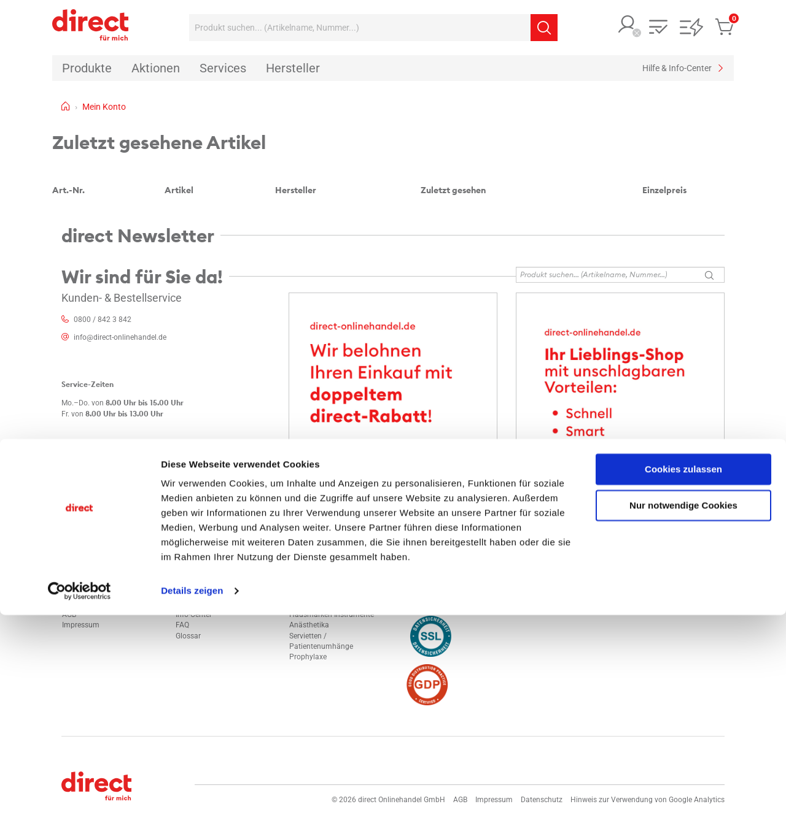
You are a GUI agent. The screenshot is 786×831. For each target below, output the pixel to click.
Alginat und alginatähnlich (333, 573)
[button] (627, 25)
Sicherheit (78, 593)
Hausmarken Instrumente (331, 614)
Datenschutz (83, 604)
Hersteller (191, 593)
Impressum (80, 625)
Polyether (305, 583)
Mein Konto (195, 573)
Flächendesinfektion (322, 593)
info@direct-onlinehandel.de (120, 337)
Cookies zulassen (683, 685)
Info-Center (194, 614)
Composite (307, 604)
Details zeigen (192, 807)
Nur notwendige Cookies (683, 721)
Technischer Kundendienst (219, 604)
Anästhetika (309, 625)
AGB (69, 614)
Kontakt (75, 573)
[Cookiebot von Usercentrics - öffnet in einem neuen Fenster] (79, 807)
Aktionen (190, 583)
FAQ (182, 625)
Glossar (188, 636)
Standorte (78, 583)
